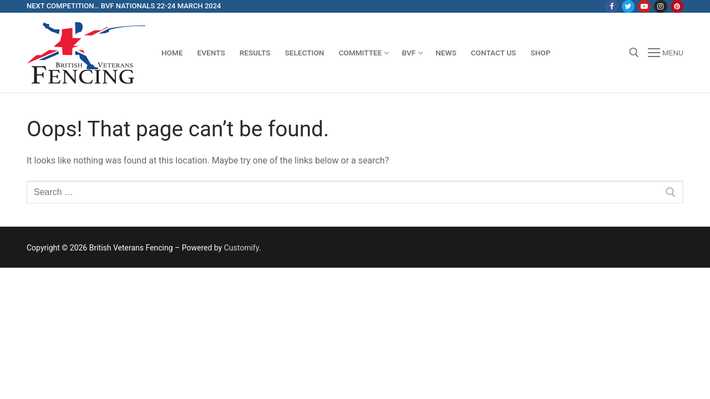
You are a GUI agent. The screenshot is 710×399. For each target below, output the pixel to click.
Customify (241, 247)
